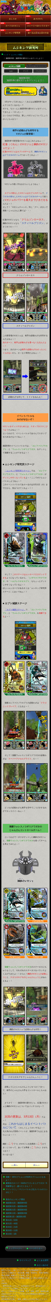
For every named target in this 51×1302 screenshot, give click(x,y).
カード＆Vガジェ (12, 26)
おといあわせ (42, 1265)
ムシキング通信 (16, 55)
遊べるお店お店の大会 (38, 33)
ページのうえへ (35, 1248)
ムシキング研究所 (12, 33)
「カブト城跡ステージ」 (15, 609)
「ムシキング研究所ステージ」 (18, 471)
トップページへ (15, 1248)
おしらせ (13, 19)
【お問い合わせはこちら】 (39, 1289)
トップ (5, 55)
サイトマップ (25, 1260)
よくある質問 (42, 1260)
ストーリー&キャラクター (38, 26)
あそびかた (38, 19)
